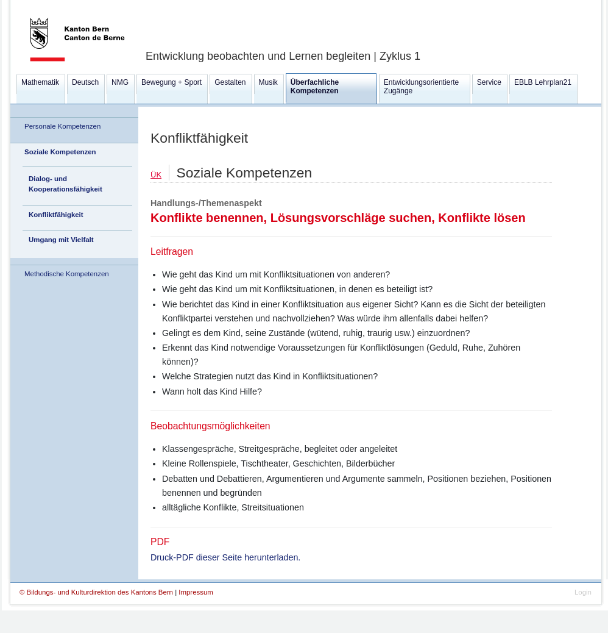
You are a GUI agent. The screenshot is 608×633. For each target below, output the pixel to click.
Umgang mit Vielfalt (61, 239)
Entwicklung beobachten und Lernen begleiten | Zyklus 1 (283, 56)
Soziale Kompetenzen (60, 152)
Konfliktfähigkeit (56, 214)
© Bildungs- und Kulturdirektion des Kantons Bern (97, 592)
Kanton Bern (62, 4)
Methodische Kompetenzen (66, 273)
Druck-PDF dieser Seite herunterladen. (225, 557)
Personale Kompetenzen (62, 126)
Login (583, 592)
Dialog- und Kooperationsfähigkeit (65, 184)
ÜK (155, 174)
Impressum (196, 592)
